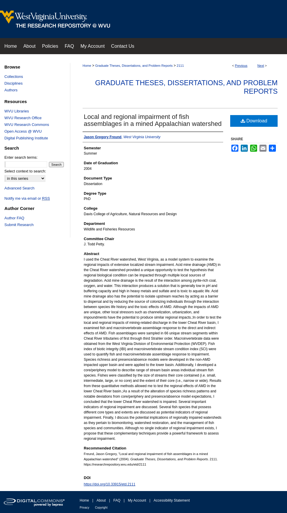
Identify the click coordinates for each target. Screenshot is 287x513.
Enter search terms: (20, 157)
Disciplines (13, 83)
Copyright (101, 507)
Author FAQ (14, 218)
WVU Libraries (16, 111)
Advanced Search (19, 188)
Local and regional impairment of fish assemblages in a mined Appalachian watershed (153, 120)
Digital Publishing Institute (26, 138)
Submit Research (19, 225)
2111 (180, 65)
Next (260, 65)
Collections (13, 76)
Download (254, 120)
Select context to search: (25, 171)
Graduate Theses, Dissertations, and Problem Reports (134, 65)
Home (87, 65)
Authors (11, 90)
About (101, 500)
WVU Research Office (23, 118)
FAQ (116, 500)
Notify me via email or (27, 198)
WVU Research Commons (26, 124)
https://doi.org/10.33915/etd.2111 (109, 484)
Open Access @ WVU (23, 131)
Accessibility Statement (172, 500)
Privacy (84, 507)
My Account (137, 500)
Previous (241, 65)
